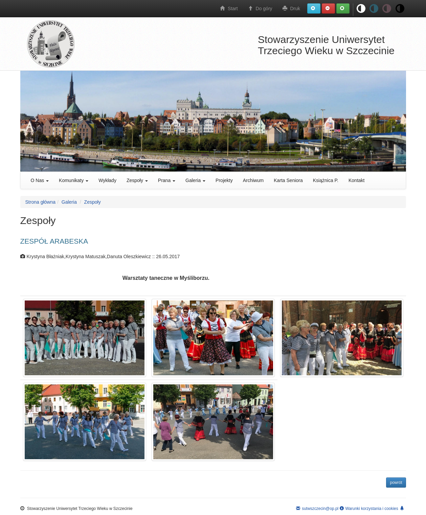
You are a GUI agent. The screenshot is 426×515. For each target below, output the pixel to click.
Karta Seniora (288, 180)
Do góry (260, 8)
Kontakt (356, 180)
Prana (166, 180)
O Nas (40, 180)
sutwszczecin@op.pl (317, 508)
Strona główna (40, 202)
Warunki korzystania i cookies (369, 508)
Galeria (195, 180)
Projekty (224, 180)
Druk (291, 8)
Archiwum (253, 180)
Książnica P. (325, 180)
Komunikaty (73, 180)
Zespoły (137, 180)
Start (229, 8)
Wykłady (107, 180)
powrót (396, 482)
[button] (313, 8)
